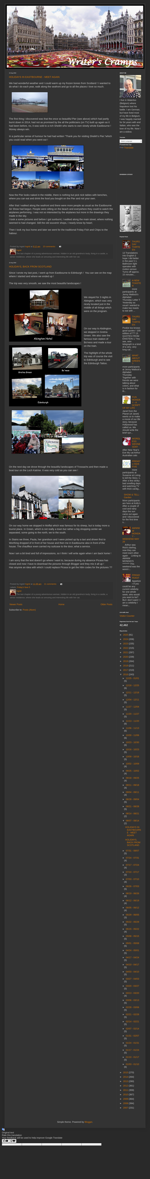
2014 (126, 1077)
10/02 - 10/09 (132, 763)
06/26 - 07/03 (132, 886)
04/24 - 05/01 (132, 950)
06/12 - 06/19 (132, 900)
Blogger (88, 1122)
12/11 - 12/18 (132, 692)
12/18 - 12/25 (132, 685)
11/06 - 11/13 (132, 728)
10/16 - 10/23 (132, 749)
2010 (126, 1094)
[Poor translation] (12, 1141)
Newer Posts (16, 604)
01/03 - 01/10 (132, 1064)
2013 (126, 1081)
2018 (126, 665)
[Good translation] (5, 1141)
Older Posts (106, 604)
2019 (126, 661)
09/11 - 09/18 (132, 785)
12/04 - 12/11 (132, 699)
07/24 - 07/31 (132, 858)
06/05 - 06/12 (132, 907)
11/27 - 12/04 (132, 706)
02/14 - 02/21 (132, 1021)
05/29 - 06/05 (132, 914)
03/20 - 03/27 (132, 986)
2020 (126, 657)
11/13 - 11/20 (132, 721)
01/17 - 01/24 (132, 1050)
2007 (126, 1107)
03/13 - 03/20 (132, 993)
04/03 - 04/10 (132, 971)
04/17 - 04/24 (132, 957)
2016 (126, 674)
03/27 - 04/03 (132, 979)
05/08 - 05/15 (132, 936)
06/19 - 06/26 (132, 893)
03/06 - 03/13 (132, 1000)
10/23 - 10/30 (132, 742)
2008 (126, 1103)
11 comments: (50, 584)
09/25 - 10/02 (132, 771)
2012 (126, 1085)
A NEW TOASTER (136, 283)
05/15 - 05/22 (132, 929)
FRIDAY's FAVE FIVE (136, 464)
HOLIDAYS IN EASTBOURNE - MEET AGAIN (34, 77)
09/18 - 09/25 (132, 778)
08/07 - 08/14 (132, 820)
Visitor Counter (127, 616)
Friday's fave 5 (23, 587)
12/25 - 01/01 (132, 678)
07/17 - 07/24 (132, 865)
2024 (126, 639)
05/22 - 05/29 (132, 922)
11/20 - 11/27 (132, 714)
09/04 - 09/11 (132, 792)
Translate (126, 147)
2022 (126, 648)
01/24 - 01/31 (132, 1043)
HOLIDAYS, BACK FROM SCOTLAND (30, 266)
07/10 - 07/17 (132, 872)
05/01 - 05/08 (132, 943)
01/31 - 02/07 (132, 1035)
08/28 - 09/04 (132, 799)
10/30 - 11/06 (132, 735)
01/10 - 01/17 (132, 1057)
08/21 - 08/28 (132, 806)
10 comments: (49, 246)
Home (61, 604)
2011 (126, 1090)
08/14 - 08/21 (132, 813)
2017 (126, 670)
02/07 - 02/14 (132, 1028)
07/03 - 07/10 (132, 879)
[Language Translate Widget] (131, 141)
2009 (126, 1099)
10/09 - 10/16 (132, 756)
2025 (126, 635)
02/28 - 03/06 (132, 1007)
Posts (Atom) (29, 610)
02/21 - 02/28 (132, 1014)
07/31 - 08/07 (132, 850)
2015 (126, 1072)
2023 (126, 643)
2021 (126, 652)
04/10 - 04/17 (132, 964)
